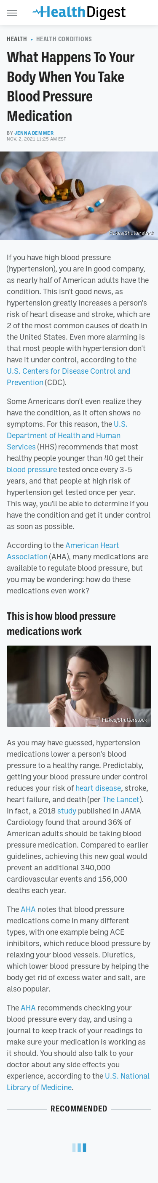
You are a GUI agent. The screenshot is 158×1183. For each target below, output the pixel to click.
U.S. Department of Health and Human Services (67, 435)
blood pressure (32, 469)
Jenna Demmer (34, 133)
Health (17, 39)
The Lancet (120, 799)
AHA (28, 909)
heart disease (98, 787)
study (66, 810)
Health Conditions (64, 39)
